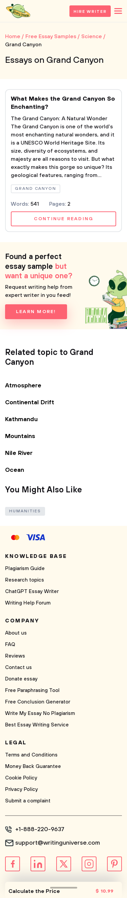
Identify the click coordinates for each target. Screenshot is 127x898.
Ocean (14, 470)
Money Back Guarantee (33, 766)
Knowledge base (36, 556)
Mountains (20, 436)
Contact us (18, 667)
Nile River (19, 453)
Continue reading (63, 219)
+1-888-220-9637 (39, 829)
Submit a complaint (27, 801)
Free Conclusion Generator (37, 702)
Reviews (15, 656)
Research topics (24, 580)
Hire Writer (90, 11)
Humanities (25, 511)
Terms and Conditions (31, 755)
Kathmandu (21, 419)
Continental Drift (29, 402)
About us (16, 633)
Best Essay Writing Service (37, 725)
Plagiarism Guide (25, 568)
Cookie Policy (21, 778)
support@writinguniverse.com (57, 843)
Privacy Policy (21, 789)
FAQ (10, 644)
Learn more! (36, 312)
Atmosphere (23, 385)
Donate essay (21, 679)
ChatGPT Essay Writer (32, 591)
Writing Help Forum (27, 603)
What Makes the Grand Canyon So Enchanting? (63, 103)
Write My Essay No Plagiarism (40, 713)
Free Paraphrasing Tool (32, 690)
